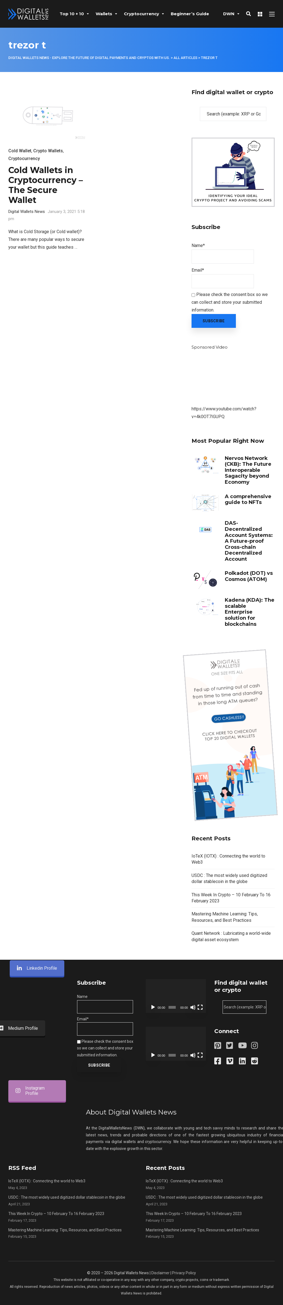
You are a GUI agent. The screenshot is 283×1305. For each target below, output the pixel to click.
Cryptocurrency (141, 13)
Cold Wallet (19, 150)
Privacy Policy (184, 1273)
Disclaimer (160, 1273)
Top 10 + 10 (72, 13)
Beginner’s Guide (190, 13)
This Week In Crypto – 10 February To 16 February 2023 (56, 1213)
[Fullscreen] (200, 1007)
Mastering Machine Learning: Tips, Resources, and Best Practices (65, 1230)
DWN (228, 13)
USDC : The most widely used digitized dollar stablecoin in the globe (66, 1197)
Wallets (104, 13)
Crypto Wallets (48, 150)
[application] (176, 996)
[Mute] (193, 1007)
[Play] (153, 1007)
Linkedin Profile (37, 517)
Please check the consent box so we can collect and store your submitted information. (230, 302)
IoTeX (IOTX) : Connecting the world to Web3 (46, 1181)
